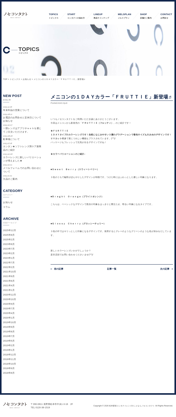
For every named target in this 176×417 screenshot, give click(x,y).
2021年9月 (9, 276)
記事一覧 (112, 269)
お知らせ (8, 202)
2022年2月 (9, 267)
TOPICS (54, 16)
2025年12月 (9, 230)
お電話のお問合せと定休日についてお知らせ (22, 117)
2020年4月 (9, 313)
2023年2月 (9, 253)
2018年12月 (9, 354)
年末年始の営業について (22, 108)
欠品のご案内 (22, 177)
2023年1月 (9, 258)
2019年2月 (9, 345)
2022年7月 (9, 262)
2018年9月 (9, 368)
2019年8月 (9, 331)
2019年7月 (9, 336)
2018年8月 (9, 373)
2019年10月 (9, 322)
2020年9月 (9, 304)
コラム (6, 207)
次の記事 (165, 269)
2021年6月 (9, 280)
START (76, 16)
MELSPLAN (124, 16)
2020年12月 (9, 294)
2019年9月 (9, 327)
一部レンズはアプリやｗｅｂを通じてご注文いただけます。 (22, 128)
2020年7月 (9, 308)
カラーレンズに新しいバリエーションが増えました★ (22, 157)
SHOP (146, 16)
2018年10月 (9, 363)
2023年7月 (9, 248)
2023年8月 (9, 244)
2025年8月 (9, 235)
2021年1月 (9, 290)
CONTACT (166, 16)
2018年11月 (9, 359)
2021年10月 (9, 271)
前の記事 (58, 269)
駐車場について (22, 137)
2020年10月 (9, 299)
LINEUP (101, 16)
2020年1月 (9, 317)
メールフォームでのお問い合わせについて (22, 168)
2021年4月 (9, 285)
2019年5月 (9, 340)
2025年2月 (9, 239)
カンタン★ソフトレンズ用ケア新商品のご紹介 (22, 146)
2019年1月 (9, 350)
